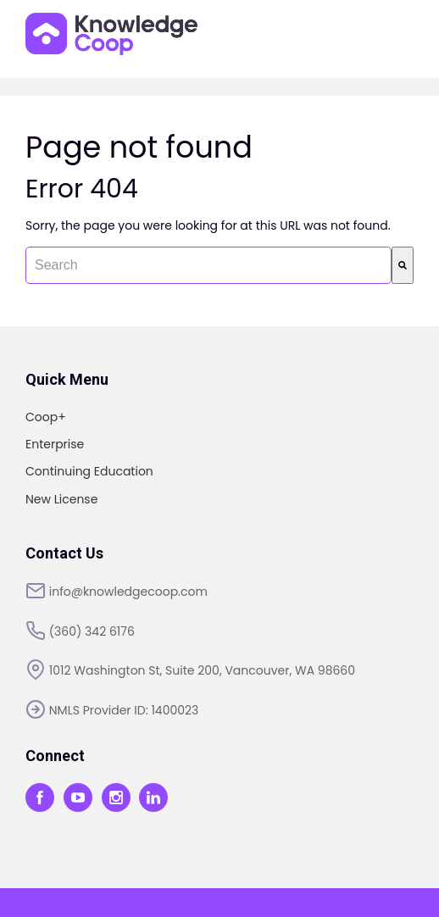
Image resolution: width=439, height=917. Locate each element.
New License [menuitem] (61, 499)
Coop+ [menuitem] (45, 416)
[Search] (403, 265)
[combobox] (208, 265)
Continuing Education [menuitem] (89, 471)
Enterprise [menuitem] (54, 444)
